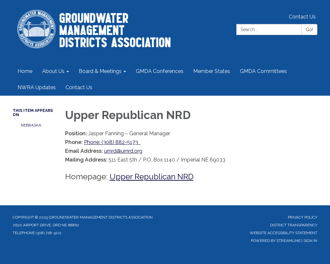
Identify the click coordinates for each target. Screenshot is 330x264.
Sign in (310, 240)
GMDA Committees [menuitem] (263, 71)
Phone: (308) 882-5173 (112, 142)
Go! (309, 29)
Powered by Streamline (276, 240)
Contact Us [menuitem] (78, 87)
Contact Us (302, 17)
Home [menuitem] (25, 71)
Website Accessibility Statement (283, 233)
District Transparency (293, 225)
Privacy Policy (302, 217)
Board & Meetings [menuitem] (100, 71)
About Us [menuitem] (53, 71)
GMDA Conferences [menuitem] (159, 71)
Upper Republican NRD (152, 176)
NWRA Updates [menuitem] (37, 87)
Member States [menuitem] (211, 71)
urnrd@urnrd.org (123, 151)
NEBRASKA (31, 125)
